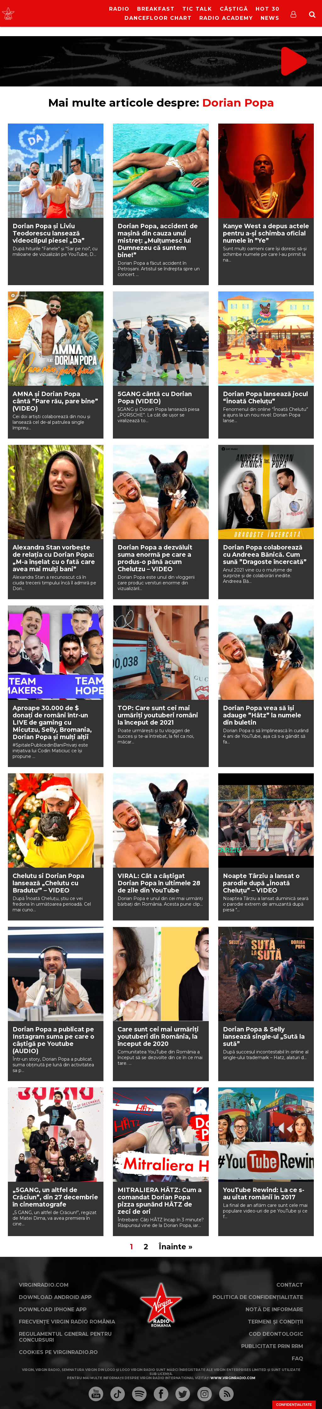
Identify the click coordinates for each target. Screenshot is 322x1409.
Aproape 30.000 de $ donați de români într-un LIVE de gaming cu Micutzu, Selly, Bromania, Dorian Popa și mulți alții (52, 722)
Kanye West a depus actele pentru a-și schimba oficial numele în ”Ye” (266, 233)
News (270, 18)
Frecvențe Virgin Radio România (67, 1322)
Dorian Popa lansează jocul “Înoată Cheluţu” (265, 397)
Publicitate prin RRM (272, 1346)
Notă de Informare (274, 1309)
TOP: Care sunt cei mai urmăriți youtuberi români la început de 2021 (158, 715)
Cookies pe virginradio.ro (58, 1352)
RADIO (119, 9)
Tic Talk (197, 9)
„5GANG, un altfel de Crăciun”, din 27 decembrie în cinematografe (55, 1197)
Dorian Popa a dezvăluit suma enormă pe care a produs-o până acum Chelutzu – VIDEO (155, 558)
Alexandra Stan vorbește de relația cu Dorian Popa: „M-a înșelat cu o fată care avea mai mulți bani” (54, 558)
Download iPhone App (52, 1309)
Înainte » (175, 1246)
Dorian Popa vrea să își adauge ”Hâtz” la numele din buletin (262, 715)
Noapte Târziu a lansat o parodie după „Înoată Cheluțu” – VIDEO (261, 883)
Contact (289, 1285)
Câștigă (234, 9)
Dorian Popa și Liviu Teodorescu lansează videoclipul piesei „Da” (49, 233)
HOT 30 (268, 9)
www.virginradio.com (232, 1378)
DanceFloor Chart (158, 18)
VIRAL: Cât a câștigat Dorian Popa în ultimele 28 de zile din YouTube (159, 883)
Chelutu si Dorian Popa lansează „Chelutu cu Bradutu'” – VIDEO (48, 883)
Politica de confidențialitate (258, 1297)
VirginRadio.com (44, 1285)
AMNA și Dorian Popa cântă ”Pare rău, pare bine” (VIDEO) (55, 401)
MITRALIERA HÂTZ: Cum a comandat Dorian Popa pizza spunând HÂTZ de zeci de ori (160, 1200)
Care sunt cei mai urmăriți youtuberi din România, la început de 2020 (158, 1036)
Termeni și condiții (275, 1322)
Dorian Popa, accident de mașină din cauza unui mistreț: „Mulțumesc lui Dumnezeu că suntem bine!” (158, 241)
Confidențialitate (294, 1404)
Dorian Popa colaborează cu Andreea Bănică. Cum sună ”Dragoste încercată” (265, 555)
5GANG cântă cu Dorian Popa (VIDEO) (155, 397)
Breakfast (156, 9)
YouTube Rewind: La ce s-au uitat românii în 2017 (263, 1193)
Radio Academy (226, 18)
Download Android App (55, 1297)
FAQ (297, 1359)
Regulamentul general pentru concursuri (65, 1337)
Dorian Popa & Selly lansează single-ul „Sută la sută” (264, 1036)
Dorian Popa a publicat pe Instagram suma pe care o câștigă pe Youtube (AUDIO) (53, 1040)
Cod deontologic (276, 1334)
